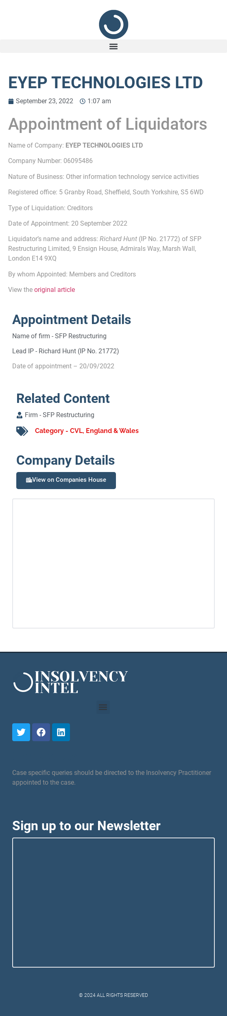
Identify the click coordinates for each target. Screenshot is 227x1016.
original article (54, 290)
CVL (76, 431)
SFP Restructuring (81, 336)
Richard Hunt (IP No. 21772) (79, 351)
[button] (113, 46)
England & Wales (112, 431)
